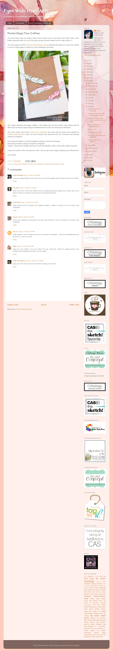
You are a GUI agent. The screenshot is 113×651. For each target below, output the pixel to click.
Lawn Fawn (95, 592)
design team (98, 613)
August (90, 95)
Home (10, 23)
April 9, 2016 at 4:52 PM (26, 217)
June (90, 100)
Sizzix (100, 601)
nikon (98, 630)
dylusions (103, 618)
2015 (88, 155)
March (90, 145)
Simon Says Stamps (91, 601)
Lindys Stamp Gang (96, 594)
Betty (15, 246)
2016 (88, 80)
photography (88, 634)
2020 (88, 69)
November (91, 86)
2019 (88, 72)
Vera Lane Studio (99, 605)
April (90, 106)
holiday (90, 626)
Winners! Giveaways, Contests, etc (39, 23)
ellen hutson (88, 620)
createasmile (88, 613)
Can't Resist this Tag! (95, 132)
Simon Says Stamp (98, 598)
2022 (88, 63)
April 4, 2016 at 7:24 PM (28, 188)
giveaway (87, 624)
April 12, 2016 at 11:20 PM (34, 261)
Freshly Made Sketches (16, 134)
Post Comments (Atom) (24, 309)
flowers (86, 622)
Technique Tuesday (99, 603)
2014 (88, 157)
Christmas (87, 583)
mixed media (89, 630)
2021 (88, 66)
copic (103, 611)
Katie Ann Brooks (19, 261)
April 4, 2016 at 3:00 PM (32, 175)
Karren (15, 217)
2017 (88, 78)
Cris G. (15, 231)
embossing (96, 620)
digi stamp (94, 616)
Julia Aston (17, 202)
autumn (91, 609)
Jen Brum (16, 188)
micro (104, 628)
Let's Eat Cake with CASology (94, 109)
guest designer (96, 624)
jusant (63, 645)
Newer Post (12, 305)
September (92, 92)
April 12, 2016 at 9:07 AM (25, 246)
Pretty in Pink (92, 129)
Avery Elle (102, 576)
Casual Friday (101, 581)
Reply (15, 181)
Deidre (98, 31)
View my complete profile (92, 55)
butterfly (103, 609)
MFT (104, 594)
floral (104, 620)
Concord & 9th (96, 585)
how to (96, 626)
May (89, 103)
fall (101, 620)
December (91, 83)
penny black (100, 632)
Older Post (74, 305)
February (91, 148)
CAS (86, 579)
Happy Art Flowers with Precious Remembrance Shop (96, 120)
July (89, 98)
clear (99, 611)
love (92, 628)
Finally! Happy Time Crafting (94, 141)
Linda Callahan (18, 175)
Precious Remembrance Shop (37, 45)
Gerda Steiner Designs (99, 590)
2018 (88, 75)
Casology (89, 581)
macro (95, 628)
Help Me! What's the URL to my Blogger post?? (96, 114)
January (91, 151)
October (91, 89)
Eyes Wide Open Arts (26, 11)
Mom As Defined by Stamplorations (94, 125)
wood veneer (99, 637)
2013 (88, 160)
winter (93, 637)
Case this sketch (98, 579)
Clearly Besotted (97, 583)
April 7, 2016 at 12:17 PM (29, 202)
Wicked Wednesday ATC (91, 607)
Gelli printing (88, 590)
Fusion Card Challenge (38, 132)
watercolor (87, 637)
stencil (94, 634)
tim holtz (103, 634)
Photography (20, 23)
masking (99, 628)
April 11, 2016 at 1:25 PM (26, 231)
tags (98, 634)
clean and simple (90, 611)
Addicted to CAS (93, 576)
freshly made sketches (20, 164)
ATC (85, 576)
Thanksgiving (87, 605)
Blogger (76, 645)
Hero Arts (87, 592)
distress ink (94, 618)
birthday (97, 609)
